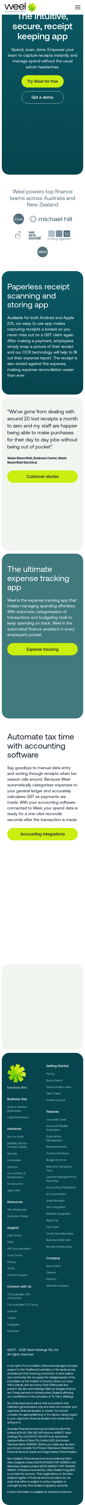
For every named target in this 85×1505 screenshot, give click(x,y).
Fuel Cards (52, 1227)
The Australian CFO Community (18, 1296)
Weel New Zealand (57, 1285)
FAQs (10, 1242)
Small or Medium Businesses (17, 1109)
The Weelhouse (17, 1209)
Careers (51, 1272)
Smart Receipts (55, 1200)
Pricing (50, 1073)
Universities (14, 1160)
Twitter (11, 1318)
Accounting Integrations (61, 1187)
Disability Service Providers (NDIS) (17, 1145)
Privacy (11, 1262)
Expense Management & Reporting (61, 1178)
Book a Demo (54, 1080)
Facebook (13, 1331)
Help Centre (14, 1235)
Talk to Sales (53, 1093)
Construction (15, 1183)
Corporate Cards (56, 1119)
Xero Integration (56, 1207)
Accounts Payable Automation (57, 1127)
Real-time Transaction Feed (59, 1168)
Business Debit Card (58, 1240)
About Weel (53, 1266)
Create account (55, 1100)
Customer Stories (17, 1216)
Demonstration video (58, 1087)
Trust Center (14, 1255)
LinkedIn (12, 1311)
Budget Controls (56, 1160)
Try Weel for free (42, 81)
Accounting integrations (42, 834)
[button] (77, 7)
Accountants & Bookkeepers (16, 1175)
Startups (12, 1167)
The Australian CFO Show (22, 1304)
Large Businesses (18, 1117)
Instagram (13, 1324)
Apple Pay (52, 1220)
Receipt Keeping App (59, 1246)
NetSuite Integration (58, 1213)
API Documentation (19, 1248)
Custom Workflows (57, 1153)
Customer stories (42, 476)
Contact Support (17, 1275)
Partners (51, 1279)
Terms (11, 1268)
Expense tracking (42, 649)
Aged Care (13, 1190)
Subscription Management (54, 1138)
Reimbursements (56, 1146)
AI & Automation (56, 1194)
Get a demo (42, 97)
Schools (12, 1153)
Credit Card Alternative (59, 1233)
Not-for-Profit (15, 1136)
